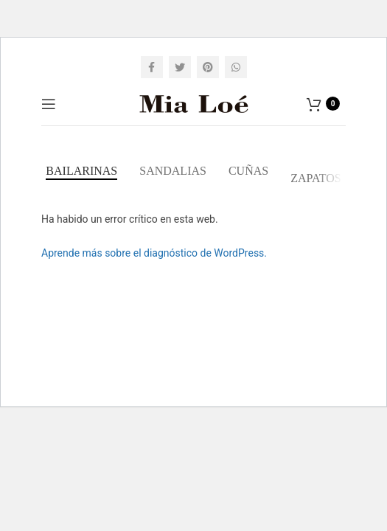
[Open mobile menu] (48, 104)
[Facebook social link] (152, 67)
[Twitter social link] (180, 67)
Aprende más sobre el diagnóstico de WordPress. (154, 253)
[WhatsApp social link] (236, 67)
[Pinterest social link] (208, 67)
